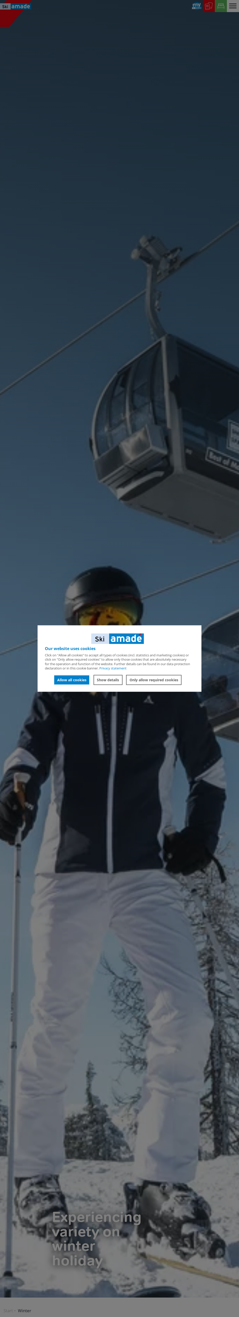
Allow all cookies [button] (71, 679)
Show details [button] (108, 679)
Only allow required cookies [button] (154, 679)
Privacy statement (113, 668)
